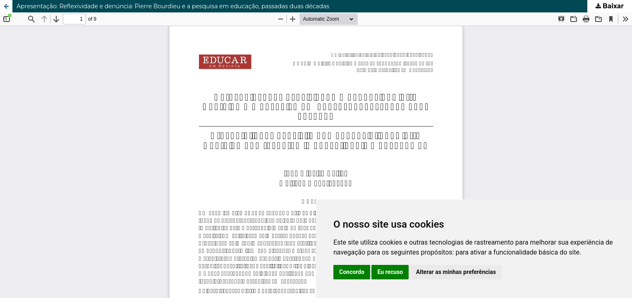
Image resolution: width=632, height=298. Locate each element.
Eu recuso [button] (390, 272)
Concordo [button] (351, 272)
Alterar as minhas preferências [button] (456, 272)
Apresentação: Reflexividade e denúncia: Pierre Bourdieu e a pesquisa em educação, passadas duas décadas (173, 6)
